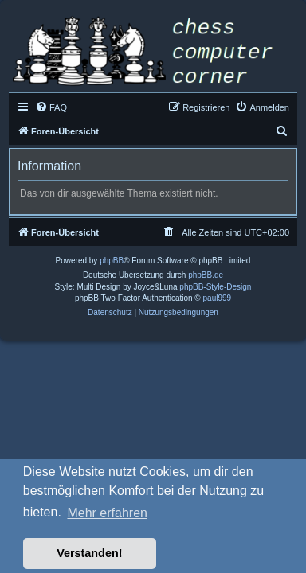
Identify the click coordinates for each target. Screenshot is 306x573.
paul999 (217, 298)
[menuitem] (51, 107)
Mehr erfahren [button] (107, 513)
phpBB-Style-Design (215, 287)
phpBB (112, 260)
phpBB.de (205, 275)
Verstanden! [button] (89, 553)
